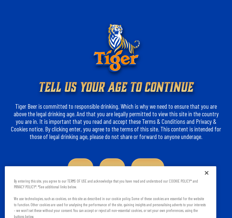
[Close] (206, 174)
